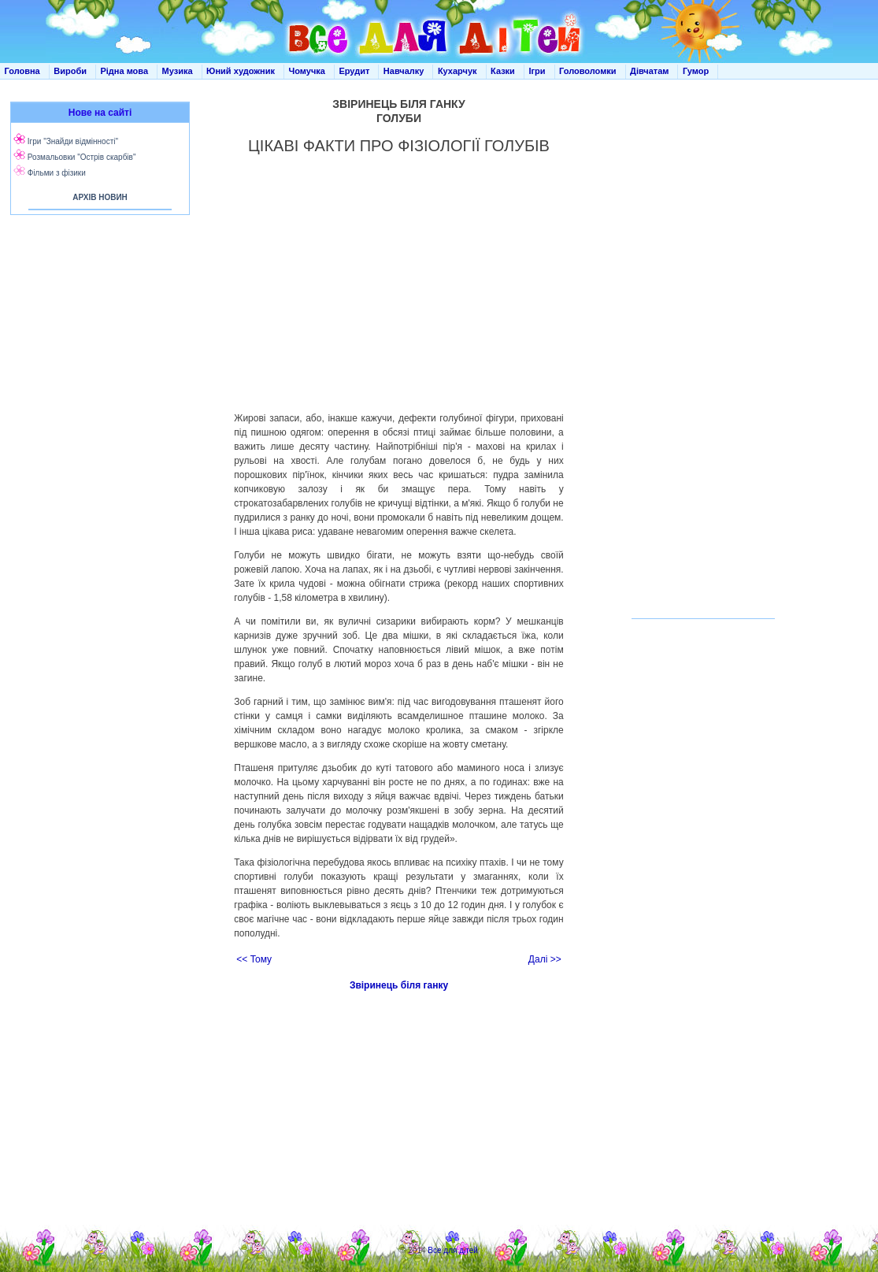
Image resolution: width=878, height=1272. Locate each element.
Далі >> (544, 959)
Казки (503, 71)
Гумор (696, 71)
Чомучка (307, 71)
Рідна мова (124, 71)
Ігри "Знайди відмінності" (73, 141)
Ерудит (354, 71)
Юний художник (240, 71)
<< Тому (254, 959)
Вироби (70, 71)
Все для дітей (453, 1250)
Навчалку (403, 71)
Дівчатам (649, 71)
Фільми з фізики (57, 173)
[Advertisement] (96, 378)
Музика (177, 71)
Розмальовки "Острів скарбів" (82, 157)
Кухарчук (457, 71)
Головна (22, 71)
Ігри (536, 71)
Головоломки (588, 71)
